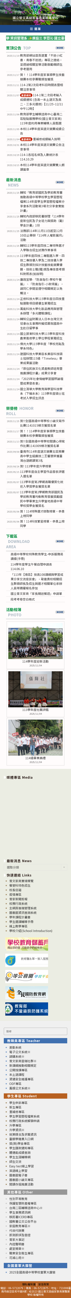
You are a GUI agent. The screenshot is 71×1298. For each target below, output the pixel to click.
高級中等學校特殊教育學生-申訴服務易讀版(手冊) (37, 556)
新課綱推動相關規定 (23, 1065)
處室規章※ (16, 1248)
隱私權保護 (28, 1284)
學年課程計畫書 (19, 917)
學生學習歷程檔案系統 (24, 1116)
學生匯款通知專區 (21, 1148)
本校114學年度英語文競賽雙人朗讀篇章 (42, 167)
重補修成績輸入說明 (40, 139)
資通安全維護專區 (21, 1079)
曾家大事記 (16, 1239)
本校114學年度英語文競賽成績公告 (42, 131)
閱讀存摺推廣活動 (21, 1184)
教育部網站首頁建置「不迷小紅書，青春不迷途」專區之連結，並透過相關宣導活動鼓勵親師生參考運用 (41, 62)
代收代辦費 (16, 1230)
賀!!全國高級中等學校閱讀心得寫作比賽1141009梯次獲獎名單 (42, 443)
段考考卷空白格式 (23, 599)
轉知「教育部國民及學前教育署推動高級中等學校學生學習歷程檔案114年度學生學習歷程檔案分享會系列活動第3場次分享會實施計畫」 (42, 201)
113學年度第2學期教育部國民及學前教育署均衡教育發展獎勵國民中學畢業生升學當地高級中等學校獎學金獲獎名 (41, 499)
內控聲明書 (16, 1244)
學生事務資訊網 (19, 1212)
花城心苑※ (16, 1257)
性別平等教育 (18, 1198)
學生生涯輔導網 (19, 1157)
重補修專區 (16, 1111)
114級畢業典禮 (35, 758)
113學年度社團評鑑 (35, 709)
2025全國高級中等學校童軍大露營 (32, 1272)
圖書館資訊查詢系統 (23, 912)
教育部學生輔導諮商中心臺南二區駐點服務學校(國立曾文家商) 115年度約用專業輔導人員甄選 (41, 118)
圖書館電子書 (18, 1175)
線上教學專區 (18, 926)
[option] (35, 818)
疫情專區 (15, 894)
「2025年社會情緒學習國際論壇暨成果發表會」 (41, 380)
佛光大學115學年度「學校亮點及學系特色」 (42, 346)
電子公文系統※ (19, 1052)
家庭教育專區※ (19, 1226)
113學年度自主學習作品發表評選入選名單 (42, 473)
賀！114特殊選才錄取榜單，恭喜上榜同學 (42, 513)
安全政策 (43, 1284)
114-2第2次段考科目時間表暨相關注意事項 (41, 87)
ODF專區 (15, 1083)
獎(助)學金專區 (19, 1143)
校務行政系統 (18, 903)
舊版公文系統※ (19, 1088)
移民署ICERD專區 (21, 1217)
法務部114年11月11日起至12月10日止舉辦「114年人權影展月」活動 (42, 235)
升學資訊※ (16, 1130)
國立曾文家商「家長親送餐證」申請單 (36, 593)
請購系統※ (16, 1056)
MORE (60, 47)
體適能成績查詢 (19, 1152)
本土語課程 (16, 1074)
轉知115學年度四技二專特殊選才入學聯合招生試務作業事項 (42, 247)
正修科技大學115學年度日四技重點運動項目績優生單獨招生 (42, 300)
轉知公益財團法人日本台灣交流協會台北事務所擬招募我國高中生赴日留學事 (41, 323)
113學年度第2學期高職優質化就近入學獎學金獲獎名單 (41, 484)
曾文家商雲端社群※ (23, 1061)
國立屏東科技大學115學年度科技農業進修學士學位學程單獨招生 (42, 335)
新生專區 (15, 1107)
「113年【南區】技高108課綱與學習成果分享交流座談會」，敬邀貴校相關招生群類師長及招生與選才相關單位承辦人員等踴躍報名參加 (37, 581)
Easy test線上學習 (21, 1166)
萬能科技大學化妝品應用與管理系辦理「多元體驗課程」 (41, 310)
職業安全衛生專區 (21, 1253)
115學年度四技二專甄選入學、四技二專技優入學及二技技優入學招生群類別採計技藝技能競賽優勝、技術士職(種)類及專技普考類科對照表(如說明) (42, 264)
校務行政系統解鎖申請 (24, 1120)
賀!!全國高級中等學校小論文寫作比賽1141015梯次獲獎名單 (42, 423)
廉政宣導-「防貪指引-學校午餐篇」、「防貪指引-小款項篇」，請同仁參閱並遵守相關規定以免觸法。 (42, 286)
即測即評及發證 (19, 1235)
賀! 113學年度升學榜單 (35, 466)
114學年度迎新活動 (35, 661)
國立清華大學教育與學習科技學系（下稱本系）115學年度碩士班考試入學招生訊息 (42, 393)
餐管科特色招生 (19, 885)
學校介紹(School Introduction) (30, 930)
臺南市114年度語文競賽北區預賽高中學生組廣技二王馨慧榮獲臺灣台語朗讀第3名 (42, 456)
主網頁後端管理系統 (23, 908)
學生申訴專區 (18, 1102)
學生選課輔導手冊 (21, 921)
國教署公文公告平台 (23, 1221)
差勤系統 (15, 1047)
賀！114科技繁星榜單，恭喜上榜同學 (42, 523)
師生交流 (15, 1161)
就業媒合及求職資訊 (23, 1134)
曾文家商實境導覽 (21, 881)
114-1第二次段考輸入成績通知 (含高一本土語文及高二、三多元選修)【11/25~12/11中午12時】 (41, 102)
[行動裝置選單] (35, 28)
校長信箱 (15, 890)
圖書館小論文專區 (21, 1179)
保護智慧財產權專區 (23, 1203)
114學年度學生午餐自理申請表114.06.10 (31, 566)
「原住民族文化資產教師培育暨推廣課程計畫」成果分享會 (41, 370)
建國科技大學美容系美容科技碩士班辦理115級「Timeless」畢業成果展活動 (41, 358)
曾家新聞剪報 (18, 899)
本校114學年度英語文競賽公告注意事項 (42, 146)
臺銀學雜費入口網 (21, 1139)
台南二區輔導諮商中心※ (26, 1208)
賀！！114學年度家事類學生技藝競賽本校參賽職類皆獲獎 (42, 76)
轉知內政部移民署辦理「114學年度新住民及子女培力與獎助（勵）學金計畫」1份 (42, 220)
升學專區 (15, 1125)
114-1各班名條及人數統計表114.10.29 (39, 156)
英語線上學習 (18, 1170)
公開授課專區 (18, 1070)
